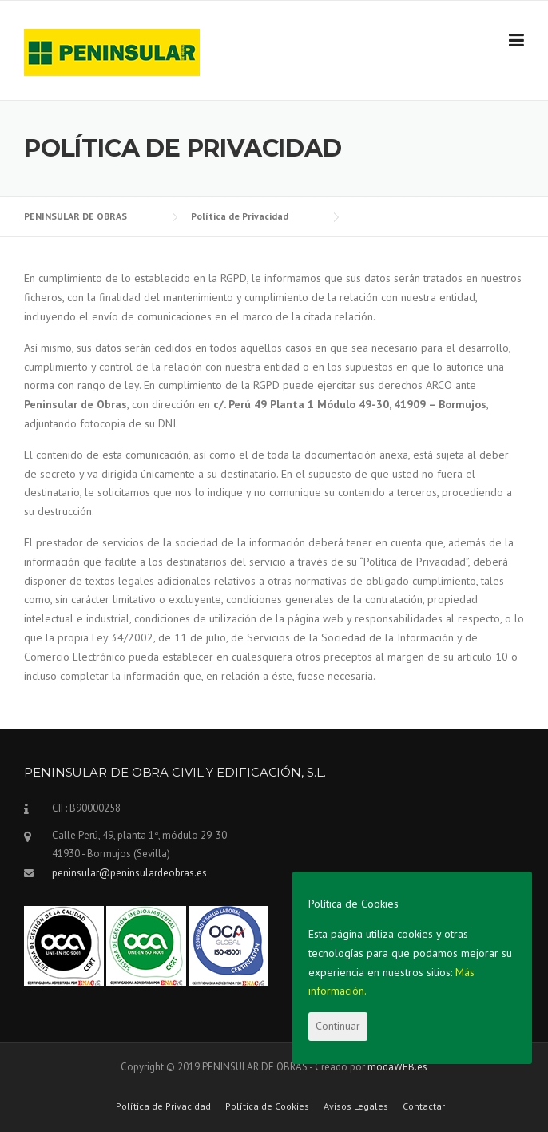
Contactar (424, 1106)
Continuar (338, 1026)
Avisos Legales (356, 1106)
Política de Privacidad (163, 1106)
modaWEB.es (397, 1067)
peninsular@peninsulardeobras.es (129, 873)
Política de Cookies (267, 1106)
